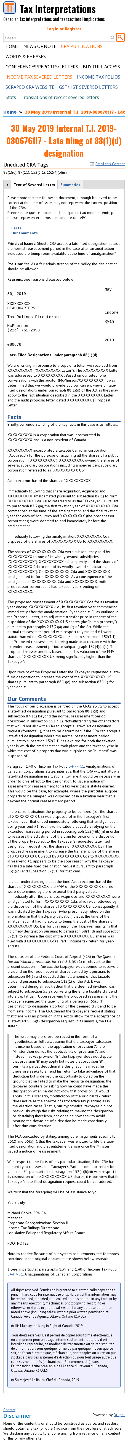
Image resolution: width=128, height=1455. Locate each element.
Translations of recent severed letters (60, 97)
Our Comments (24, 233)
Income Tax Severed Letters (39, 77)
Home (12, 46)
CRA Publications (82, 46)
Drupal (119, 1423)
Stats (11, 97)
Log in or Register (64, 28)
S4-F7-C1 (76, 775)
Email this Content (107, 163)
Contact (9, 1418)
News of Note (39, 46)
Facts (16, 228)
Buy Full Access (101, 67)
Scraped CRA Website (30, 87)
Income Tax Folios (98, 77)
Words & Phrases (26, 56)
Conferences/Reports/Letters (42, 67)
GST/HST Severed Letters (88, 87)
